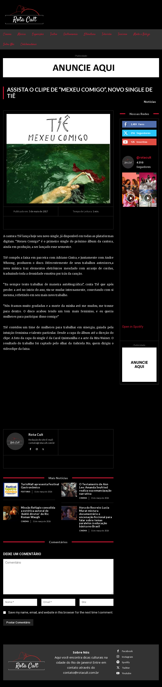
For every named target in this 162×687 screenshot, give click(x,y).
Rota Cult (35, 434)
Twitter (126, 667)
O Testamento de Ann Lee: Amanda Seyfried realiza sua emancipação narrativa (95, 489)
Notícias (150, 102)
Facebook (127, 651)
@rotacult (143, 157)
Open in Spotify (132, 327)
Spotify (126, 662)
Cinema (83, 498)
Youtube (126, 673)
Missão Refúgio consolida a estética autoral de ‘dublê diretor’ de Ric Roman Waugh (38, 512)
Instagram (127, 656)
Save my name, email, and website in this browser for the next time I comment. (60, 612)
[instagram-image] (130, 181)
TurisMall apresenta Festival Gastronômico (40, 486)
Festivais (25, 492)
